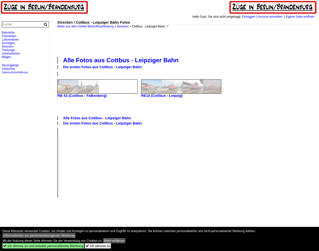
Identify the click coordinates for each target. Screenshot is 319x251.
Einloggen (248, 16)
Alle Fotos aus (121, 60)
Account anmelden (270, 16)
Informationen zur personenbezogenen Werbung (39, 235)
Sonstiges (8, 43)
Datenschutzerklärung (15, 72)
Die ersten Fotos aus (102, 67)
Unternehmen (11, 53)
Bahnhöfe (8, 32)
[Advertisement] (185, 42)
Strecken (123, 26)
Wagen (6, 57)
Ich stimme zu (97, 246)
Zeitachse (8, 68)
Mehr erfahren (114, 241)
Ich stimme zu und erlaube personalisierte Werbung (43, 246)
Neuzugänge (10, 65)
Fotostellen (9, 36)
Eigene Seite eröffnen (300, 16)
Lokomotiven (10, 39)
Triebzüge (8, 50)
